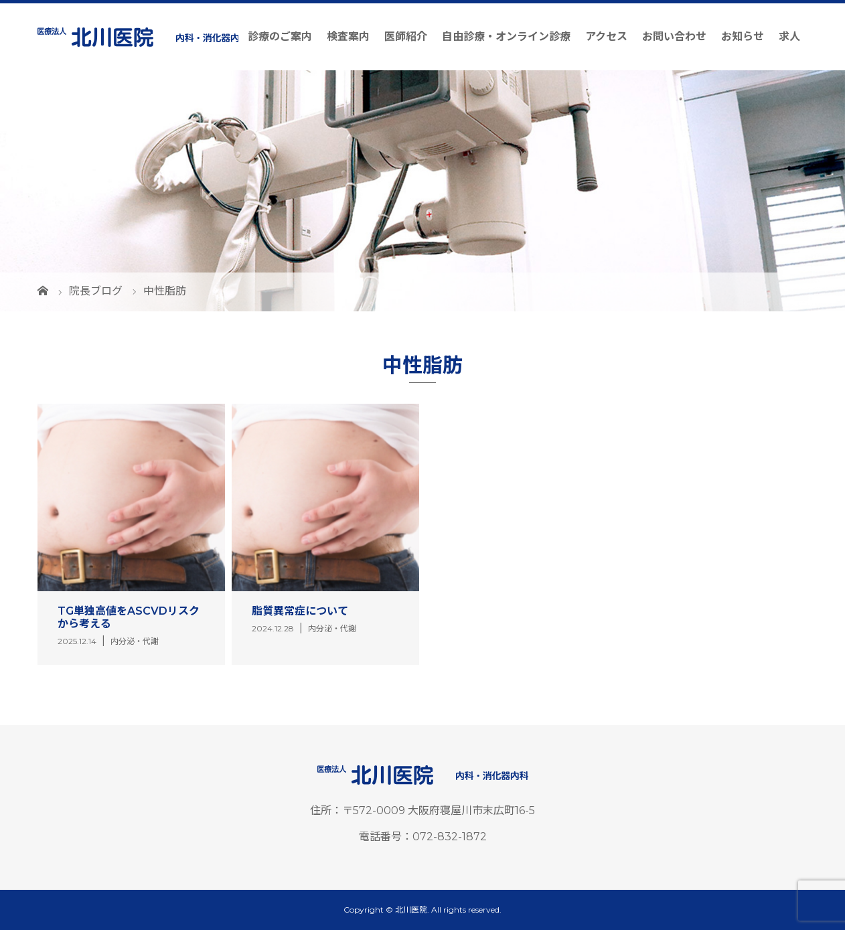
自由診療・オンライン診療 (506, 36)
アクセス (606, 36)
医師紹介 (405, 36)
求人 (789, 36)
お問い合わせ (674, 36)
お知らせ (742, 36)
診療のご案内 (280, 36)
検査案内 (348, 36)
